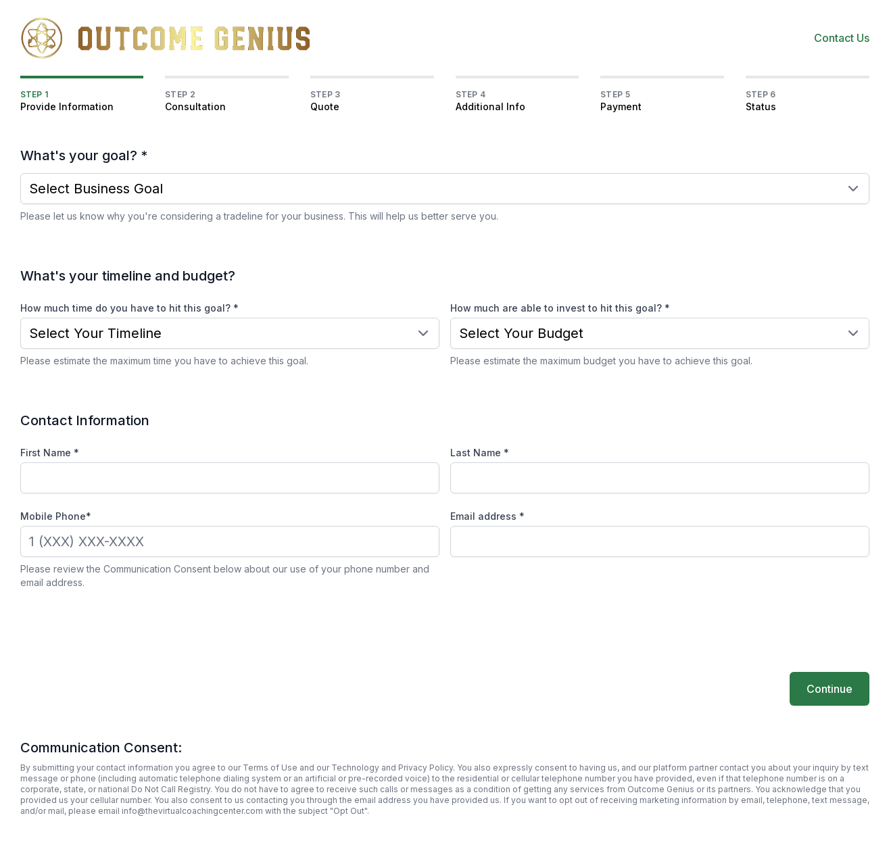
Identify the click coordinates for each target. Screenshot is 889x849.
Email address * (487, 516)
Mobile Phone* (55, 516)
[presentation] (123, 629)
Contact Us (841, 38)
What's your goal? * (83, 155)
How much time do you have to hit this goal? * (129, 308)
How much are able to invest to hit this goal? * (560, 308)
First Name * (49, 452)
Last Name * (479, 452)
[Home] (166, 37)
